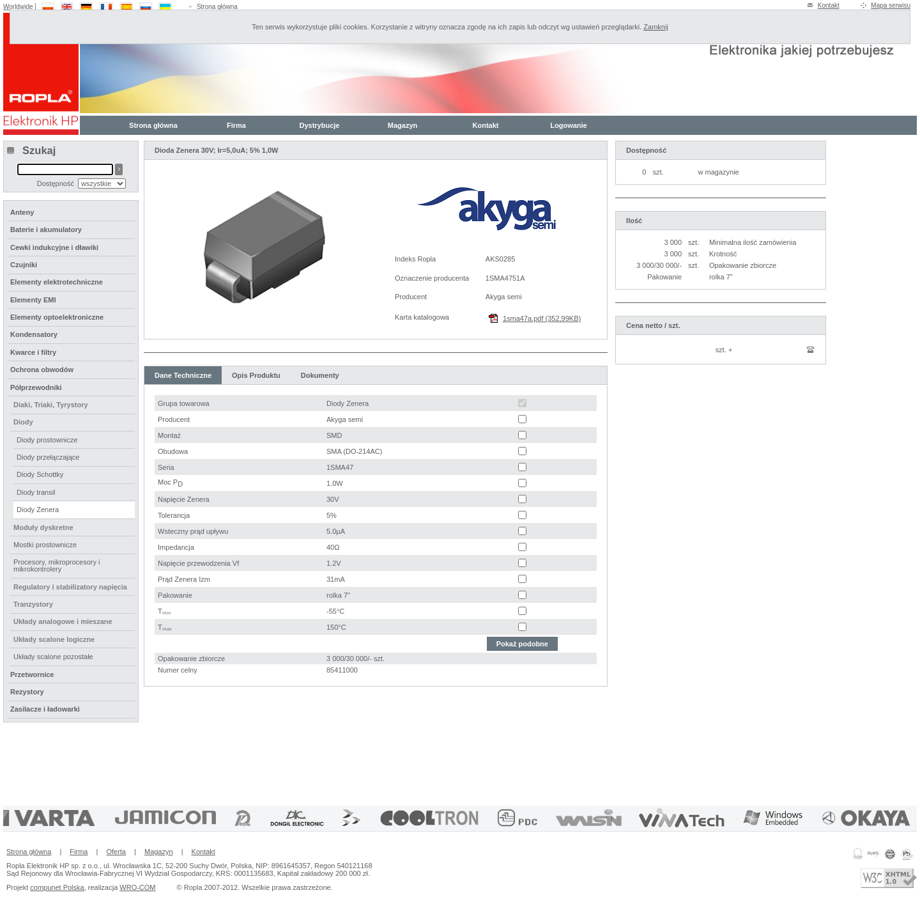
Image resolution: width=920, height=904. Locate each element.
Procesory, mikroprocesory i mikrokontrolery (56, 565)
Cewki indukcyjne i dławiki (54, 247)
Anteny (22, 212)
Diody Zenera (38, 509)
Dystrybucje (320, 125)
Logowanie (568, 125)
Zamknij (655, 27)
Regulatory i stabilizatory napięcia (70, 587)
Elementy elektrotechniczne (56, 282)
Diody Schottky (40, 474)
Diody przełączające (48, 457)
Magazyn (402, 125)
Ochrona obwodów (41, 369)
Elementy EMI (33, 300)
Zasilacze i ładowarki (45, 709)
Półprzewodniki (36, 387)
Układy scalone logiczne (54, 639)
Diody (23, 422)
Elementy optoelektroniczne (56, 317)
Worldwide (18, 6)
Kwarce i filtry (33, 352)
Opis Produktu (256, 375)
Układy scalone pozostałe (53, 656)
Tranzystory (33, 604)
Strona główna (217, 6)
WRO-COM (137, 887)
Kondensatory (33, 334)
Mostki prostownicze (45, 545)
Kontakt (828, 5)
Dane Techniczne (183, 375)
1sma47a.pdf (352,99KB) (542, 318)
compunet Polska (57, 887)
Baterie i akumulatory (46, 229)
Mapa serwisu (890, 5)
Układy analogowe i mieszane (62, 621)
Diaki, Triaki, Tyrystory (50, 405)
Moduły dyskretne (43, 527)
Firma (236, 125)
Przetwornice (32, 674)
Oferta (116, 851)
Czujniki (23, 265)
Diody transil (36, 492)
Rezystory (27, 692)
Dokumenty (320, 375)
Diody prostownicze (47, 440)
